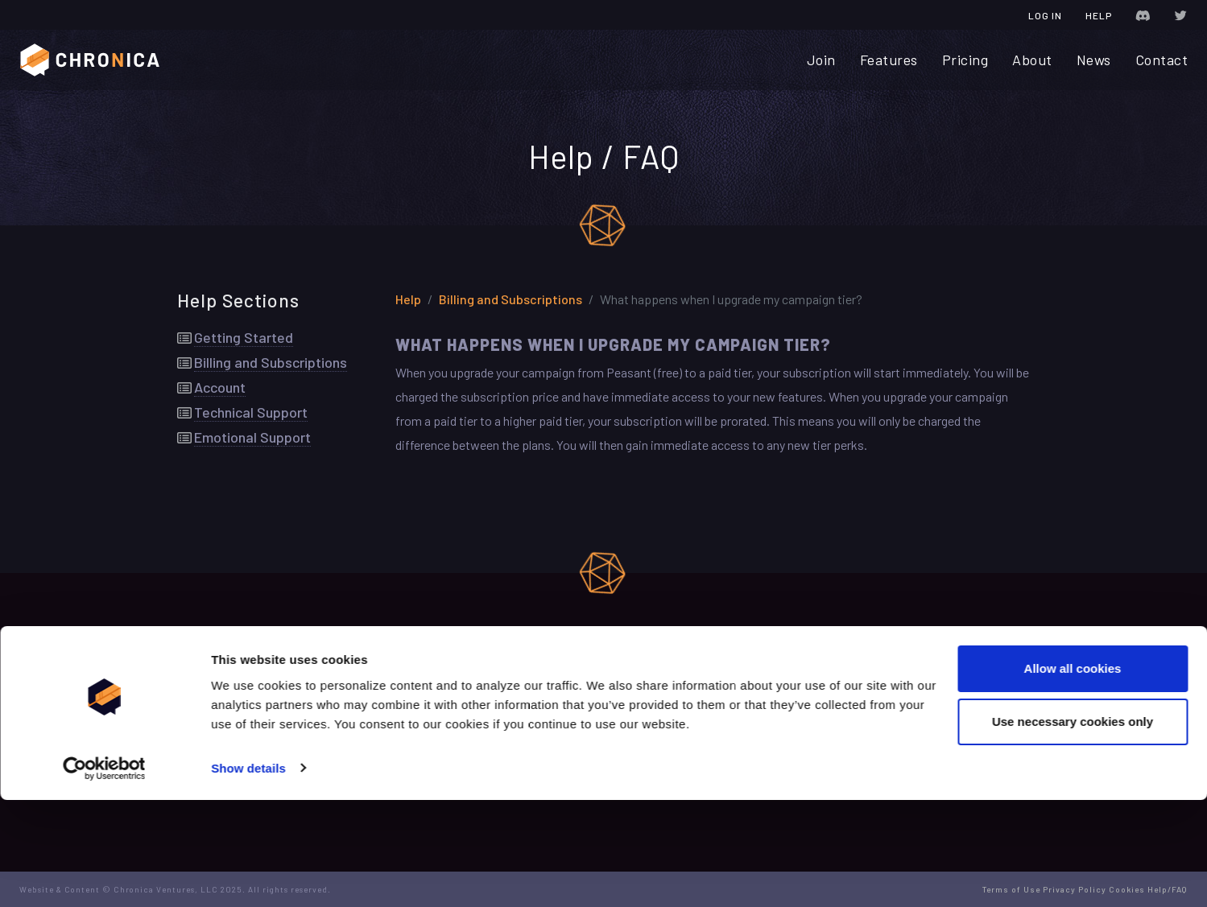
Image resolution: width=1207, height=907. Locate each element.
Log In (1045, 15)
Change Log (487, 693)
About (1032, 59)
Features (889, 59)
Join (821, 59)
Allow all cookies (1073, 776)
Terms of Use (491, 717)
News (1094, 59)
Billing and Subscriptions (270, 367)
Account (220, 392)
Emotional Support (252, 442)
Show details (248, 875)
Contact (1161, 59)
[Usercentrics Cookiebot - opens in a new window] (104, 876)
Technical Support (251, 417)
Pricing (965, 59)
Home (191, 693)
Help (1098, 15)
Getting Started (243, 342)
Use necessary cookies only (1072, 828)
